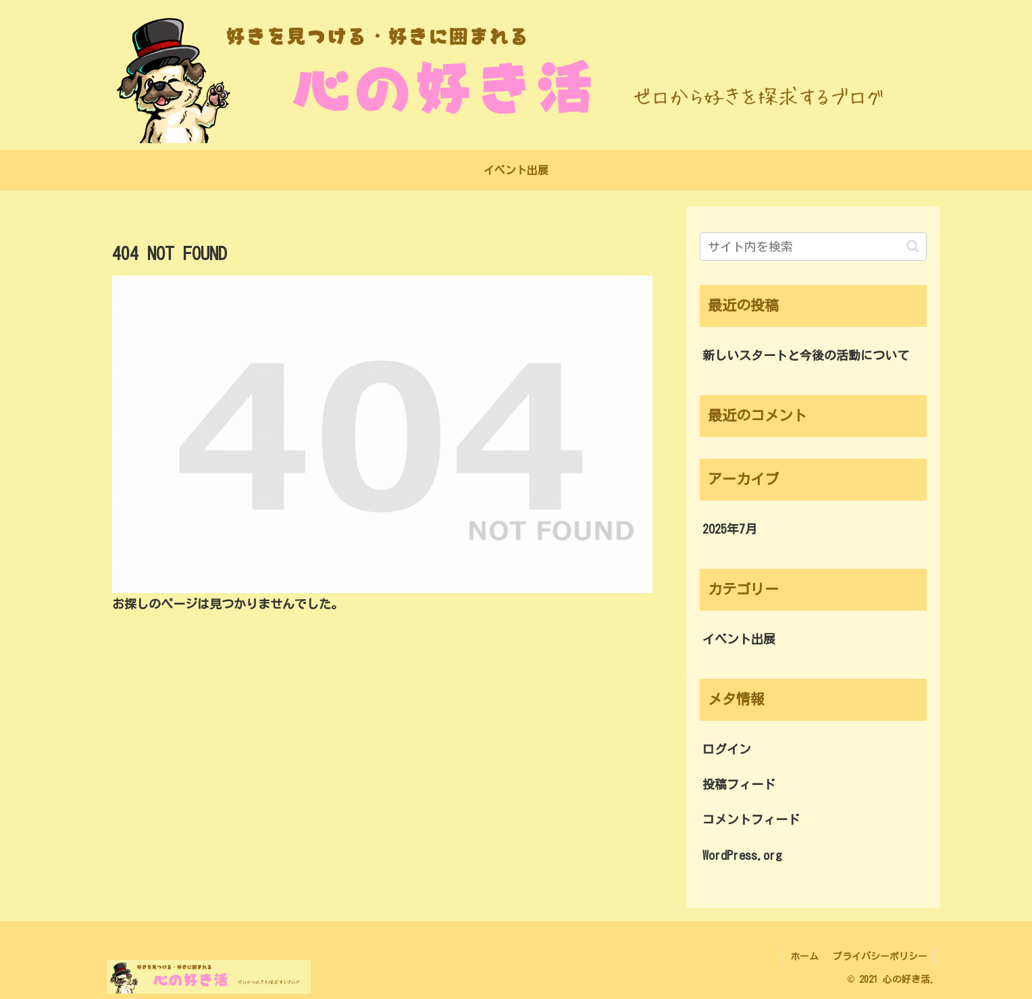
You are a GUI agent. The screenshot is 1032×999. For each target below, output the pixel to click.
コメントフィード (751, 819)
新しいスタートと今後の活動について (805, 355)
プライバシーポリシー (880, 956)
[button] (913, 246)
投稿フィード (738, 784)
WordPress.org (742, 855)
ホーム (804, 956)
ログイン (726, 749)
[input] (813, 246)
